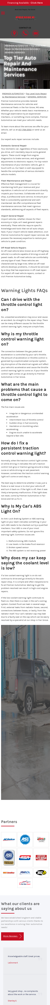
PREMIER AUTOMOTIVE (16, 45)
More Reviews (12, 936)
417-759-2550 (25, 129)
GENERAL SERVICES (15, 52)
